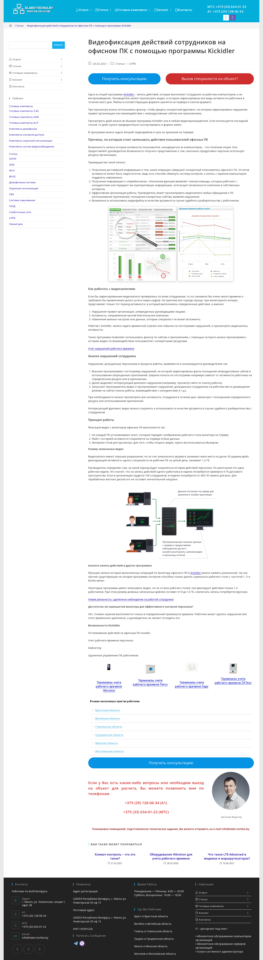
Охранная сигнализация (23, 188)
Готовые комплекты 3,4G (24, 111)
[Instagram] (29, 949)
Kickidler (129, 94)
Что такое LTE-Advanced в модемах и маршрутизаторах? (227, 856)
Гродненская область (109, 734)
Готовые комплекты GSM (24, 117)
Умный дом (16, 224)
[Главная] (10, 25)
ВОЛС (12, 176)
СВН (11, 194)
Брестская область (107, 710)
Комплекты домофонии (23, 128)
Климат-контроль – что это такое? (115, 856)
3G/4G (12, 158)
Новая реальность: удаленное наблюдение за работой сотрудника (131, 599)
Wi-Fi (12, 170)
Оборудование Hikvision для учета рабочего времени (171, 856)
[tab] (171, 710)
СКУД (12, 206)
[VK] (40, 949)
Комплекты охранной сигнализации (30, 140)
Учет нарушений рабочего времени (111, 348)
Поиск (13, 39)
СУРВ (132, 63)
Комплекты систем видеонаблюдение (31, 146)
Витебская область (107, 718)
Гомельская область (108, 726)
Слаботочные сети (20, 212)
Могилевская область (109, 751)
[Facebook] (17, 949)
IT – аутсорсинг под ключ (211, 928)
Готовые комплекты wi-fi (23, 122)
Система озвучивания (22, 200)
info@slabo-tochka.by (35, 937)
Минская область (106, 743)
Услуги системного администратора (220, 951)
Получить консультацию (124, 78)
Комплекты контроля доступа (26, 134)
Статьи (120, 63)
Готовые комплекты (21, 106)
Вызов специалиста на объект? (210, 78)
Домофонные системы (22, 182)
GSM (11, 164)
